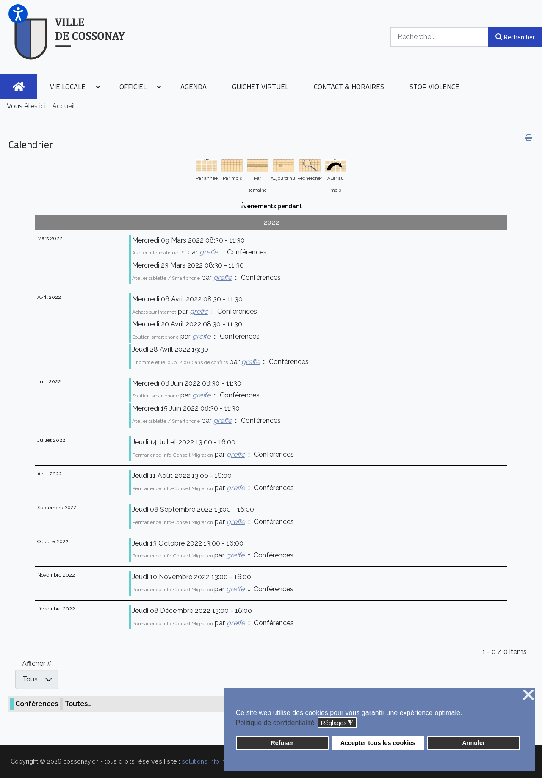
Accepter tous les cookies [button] (378, 742)
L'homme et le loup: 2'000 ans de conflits (180, 362)
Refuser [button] (282, 742)
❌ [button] (528, 695)
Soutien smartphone (155, 337)
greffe (208, 252)
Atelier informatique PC (159, 253)
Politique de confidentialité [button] (275, 722)
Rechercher (515, 37)
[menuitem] (18, 86)
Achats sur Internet (154, 312)
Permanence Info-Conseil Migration (172, 455)
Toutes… (78, 704)
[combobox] (439, 36)
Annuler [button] (473, 742)
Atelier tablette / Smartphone (166, 278)
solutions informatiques (215, 761)
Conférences (36, 704)
